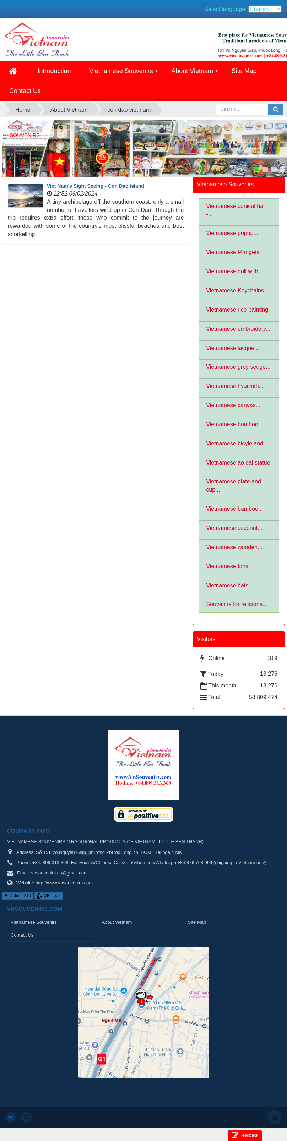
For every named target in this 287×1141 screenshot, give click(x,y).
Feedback (245, 1135)
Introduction (54, 71)
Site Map (243, 71)
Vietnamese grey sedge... (238, 367)
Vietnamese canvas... (233, 405)
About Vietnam (192, 71)
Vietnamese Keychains (235, 290)
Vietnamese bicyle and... (237, 443)
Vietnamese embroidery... (238, 329)
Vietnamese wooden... (234, 547)
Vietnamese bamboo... (234, 424)
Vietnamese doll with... (234, 271)
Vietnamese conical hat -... (235, 210)
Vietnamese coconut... (234, 528)
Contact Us (25, 90)
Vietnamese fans (227, 566)
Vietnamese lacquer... (233, 348)
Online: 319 (17, 895)
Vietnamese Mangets (232, 252)
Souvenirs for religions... (236, 604)
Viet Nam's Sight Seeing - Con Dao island (95, 186)
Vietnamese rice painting (237, 310)
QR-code (48, 895)
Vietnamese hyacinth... (235, 386)
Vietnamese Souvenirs (121, 71)
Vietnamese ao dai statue (238, 463)
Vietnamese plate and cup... (233, 485)
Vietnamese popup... (232, 233)
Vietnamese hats (227, 585)
